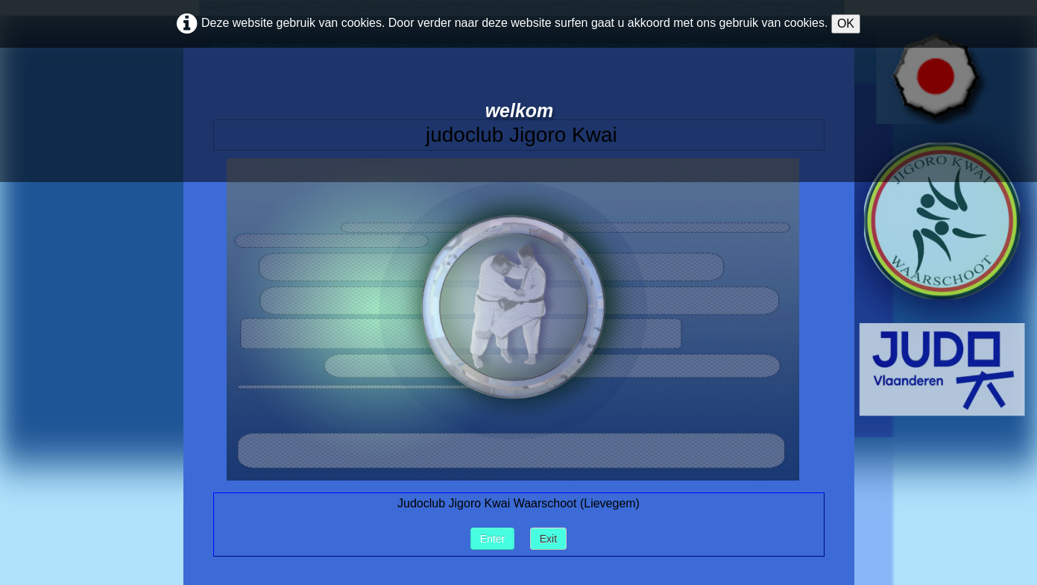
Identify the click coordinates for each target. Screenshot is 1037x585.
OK (845, 23)
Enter (492, 539)
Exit (548, 539)
